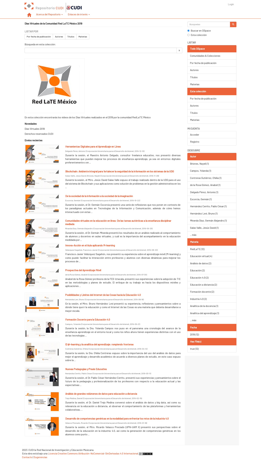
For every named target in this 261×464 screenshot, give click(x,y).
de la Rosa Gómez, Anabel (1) (205, 184)
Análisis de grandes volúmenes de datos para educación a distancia (101, 393)
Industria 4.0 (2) (198, 298)
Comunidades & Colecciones (205, 55)
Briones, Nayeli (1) (199, 163)
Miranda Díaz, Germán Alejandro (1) (208, 220)
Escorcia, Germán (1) (201, 199)
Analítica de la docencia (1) (204, 305)
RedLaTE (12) (197, 249)
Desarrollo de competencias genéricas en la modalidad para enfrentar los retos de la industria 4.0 (117, 418)
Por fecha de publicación (39, 36)
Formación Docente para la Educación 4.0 (87, 319)
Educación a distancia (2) (203, 284)
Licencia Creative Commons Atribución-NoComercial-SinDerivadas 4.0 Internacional (93, 453)
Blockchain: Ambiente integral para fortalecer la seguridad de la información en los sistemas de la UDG (119, 171)
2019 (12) (194, 334)
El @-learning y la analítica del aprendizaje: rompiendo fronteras (99, 344)
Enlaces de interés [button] (79, 14)
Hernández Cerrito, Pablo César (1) (208, 206)
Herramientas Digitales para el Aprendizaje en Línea (93, 146)
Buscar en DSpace (199, 30)
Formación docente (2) (202, 291)
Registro (194, 141)
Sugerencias (40, 457)
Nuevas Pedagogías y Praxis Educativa (86, 369)
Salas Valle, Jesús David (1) (204, 227)
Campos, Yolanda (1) (200, 170)
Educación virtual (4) (201, 256)
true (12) (194, 348)
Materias (83, 36)
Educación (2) (197, 270)
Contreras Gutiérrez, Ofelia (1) (205, 177)
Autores (59, 36)
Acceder (194, 134)
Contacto (27, 457)
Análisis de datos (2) (200, 263)
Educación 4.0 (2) (199, 277)
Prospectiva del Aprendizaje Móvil (83, 270)
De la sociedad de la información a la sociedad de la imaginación (99, 196)
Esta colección (197, 34)
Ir (179, 50)
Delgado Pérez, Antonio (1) (204, 192)
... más (193, 234)
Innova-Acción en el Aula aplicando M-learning (90, 245)
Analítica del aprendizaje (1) (204, 313)
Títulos (70, 36)
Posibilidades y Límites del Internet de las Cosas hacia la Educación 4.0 (103, 294)
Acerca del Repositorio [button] (49, 14)
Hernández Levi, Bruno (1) (203, 213)
